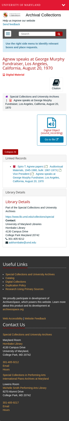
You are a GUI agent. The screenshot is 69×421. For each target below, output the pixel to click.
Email (6, 365)
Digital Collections (16, 281)
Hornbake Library (12, 343)
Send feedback (11, 24)
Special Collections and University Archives (34, 96)
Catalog (10, 278)
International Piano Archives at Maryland (26, 378)
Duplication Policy (16, 285)
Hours (6, 369)
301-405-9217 (11, 402)
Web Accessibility (13, 318)
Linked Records (16, 158)
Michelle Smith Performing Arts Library (24, 387)
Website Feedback (35, 318)
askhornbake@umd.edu (22, 242)
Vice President (21, 173)
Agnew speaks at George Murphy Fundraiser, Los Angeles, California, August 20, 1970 (36, 177)
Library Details (15, 192)
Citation (56, 84)
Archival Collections (43, 15)
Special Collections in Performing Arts (24, 375)
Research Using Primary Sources (24, 289)
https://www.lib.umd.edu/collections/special (30, 216)
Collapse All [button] (10, 152)
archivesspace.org (13, 309)
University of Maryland (21, 5)
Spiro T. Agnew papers (30, 166)
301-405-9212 (11, 362)
